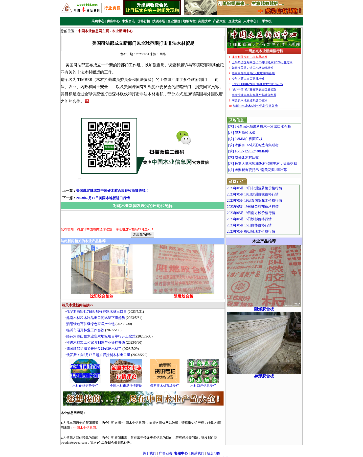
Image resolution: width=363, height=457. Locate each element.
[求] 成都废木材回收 (252, 157)
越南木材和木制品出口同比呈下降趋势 (97, 313)
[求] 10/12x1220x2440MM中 (258, 151)
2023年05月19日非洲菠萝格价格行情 (265, 188)
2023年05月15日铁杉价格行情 (259, 219)
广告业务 (166, 449)
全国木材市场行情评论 (127, 381)
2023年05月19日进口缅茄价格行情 (263, 207)
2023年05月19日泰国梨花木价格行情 (265, 200)
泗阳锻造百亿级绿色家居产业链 (92, 320)
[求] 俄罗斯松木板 (251, 133)
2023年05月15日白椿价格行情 (259, 225)
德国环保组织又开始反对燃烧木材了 (95, 344)
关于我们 (149, 449)
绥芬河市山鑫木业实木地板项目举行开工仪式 (102, 332)
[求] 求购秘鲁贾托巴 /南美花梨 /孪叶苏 (266, 170)
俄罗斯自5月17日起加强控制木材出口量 (98, 307)
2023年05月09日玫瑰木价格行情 (261, 231)
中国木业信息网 (227, 454)
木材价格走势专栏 (86, 381)
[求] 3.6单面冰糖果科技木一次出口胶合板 (268, 126)
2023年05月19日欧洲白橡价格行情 (263, 194)
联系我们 (197, 449)
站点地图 (214, 449)
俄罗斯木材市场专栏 (166, 381)
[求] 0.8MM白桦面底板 (254, 139)
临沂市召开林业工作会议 (87, 326)
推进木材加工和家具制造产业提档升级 (97, 338)
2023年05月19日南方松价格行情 (261, 213)
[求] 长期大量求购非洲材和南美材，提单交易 (271, 164)
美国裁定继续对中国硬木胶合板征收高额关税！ (104, 183)
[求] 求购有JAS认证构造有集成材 (262, 145)
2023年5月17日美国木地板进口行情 (95, 191)
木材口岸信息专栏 (204, 381)
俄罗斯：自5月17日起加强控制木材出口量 (100, 351)
